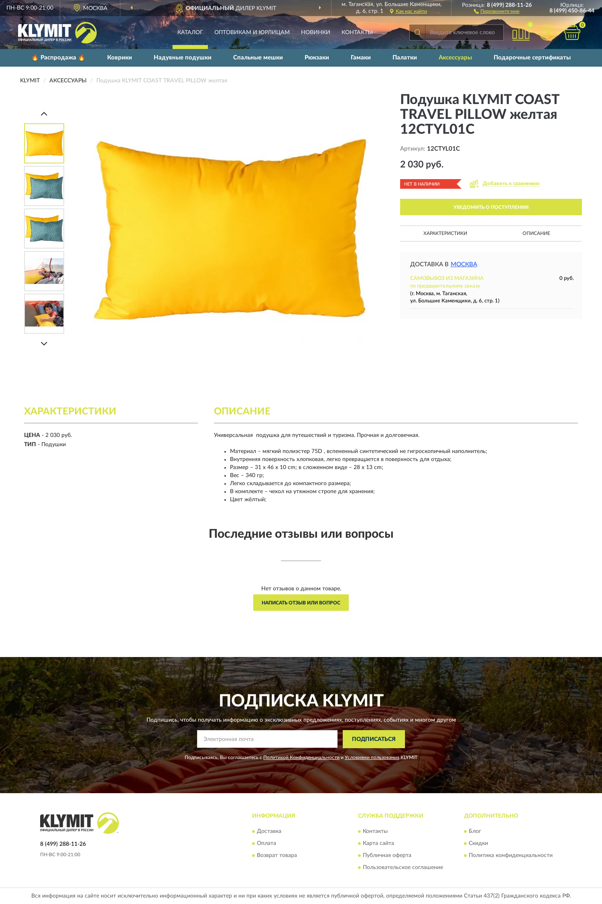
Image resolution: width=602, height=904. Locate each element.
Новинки (315, 32)
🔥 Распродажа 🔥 (58, 58)
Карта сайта (378, 844)
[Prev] (44, 113)
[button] (496, 10)
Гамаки (361, 58)
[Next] (44, 343)
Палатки (405, 58)
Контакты (357, 32)
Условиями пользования (372, 757)
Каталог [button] (190, 32)
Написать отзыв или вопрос (301, 602)
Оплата (266, 844)
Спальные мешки (258, 58)
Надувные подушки (183, 58)
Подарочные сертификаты (532, 58)
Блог (475, 832)
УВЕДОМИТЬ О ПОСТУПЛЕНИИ (491, 207)
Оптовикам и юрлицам (252, 32)
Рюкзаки (317, 58)
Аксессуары (455, 58)
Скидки (478, 844)
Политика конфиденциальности (511, 856)
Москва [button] (464, 264)
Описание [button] (536, 233)
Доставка (269, 832)
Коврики (119, 58)
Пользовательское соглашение (403, 868)
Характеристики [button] (445, 233)
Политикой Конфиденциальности (301, 757)
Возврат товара (277, 856)
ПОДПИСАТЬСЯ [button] (374, 739)
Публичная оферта (387, 856)
